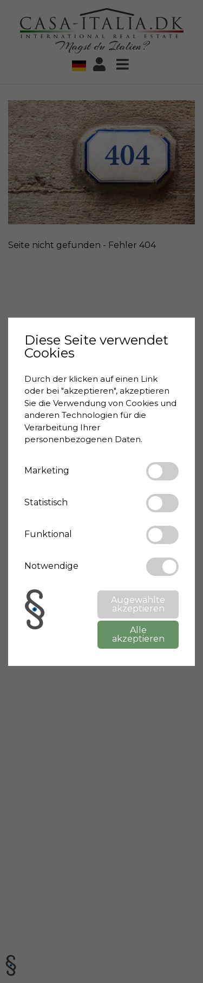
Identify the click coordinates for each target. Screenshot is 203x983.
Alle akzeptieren (138, 634)
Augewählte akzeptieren (138, 604)
